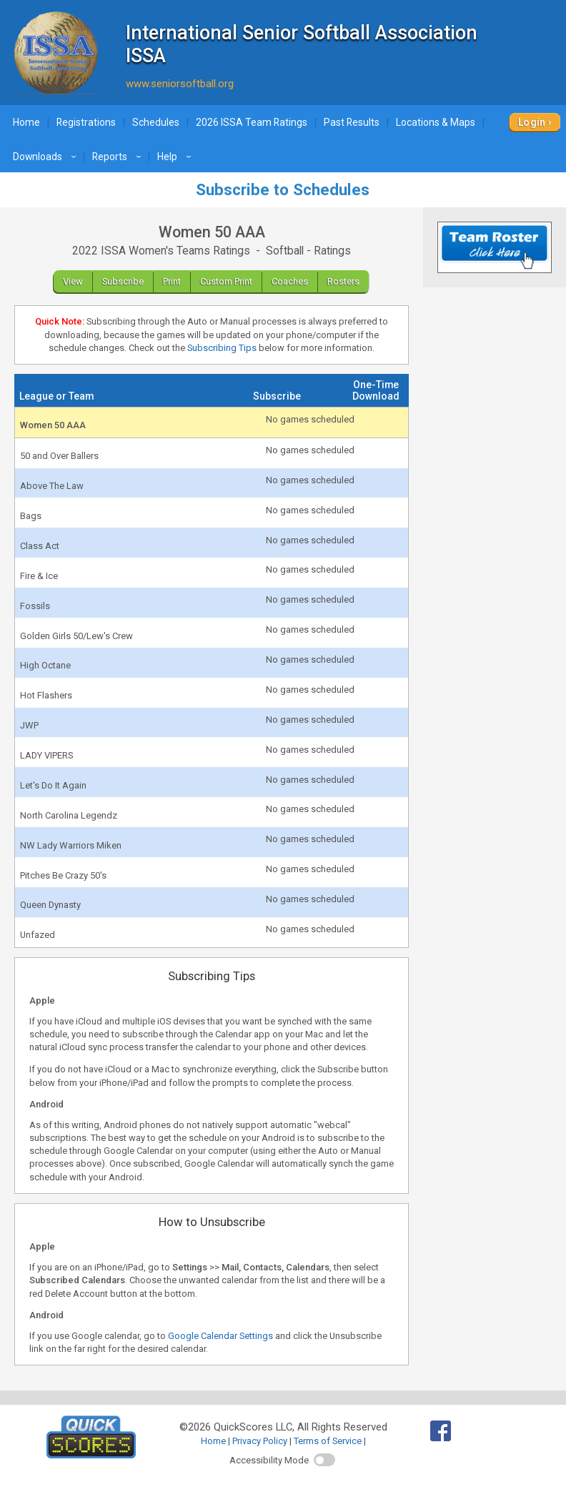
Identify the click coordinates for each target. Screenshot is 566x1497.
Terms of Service (328, 1441)
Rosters (343, 281)
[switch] (324, 1459)
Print (172, 281)
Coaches (290, 281)
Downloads (46, 156)
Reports (118, 156)
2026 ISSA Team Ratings (251, 122)
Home (26, 122)
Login (532, 122)
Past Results (351, 122)
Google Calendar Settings (220, 1335)
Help (176, 156)
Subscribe (123, 281)
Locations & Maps (435, 122)
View (73, 281)
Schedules (155, 122)
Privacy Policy (259, 1441)
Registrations (86, 122)
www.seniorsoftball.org (180, 83)
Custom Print (226, 281)
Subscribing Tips (222, 347)
